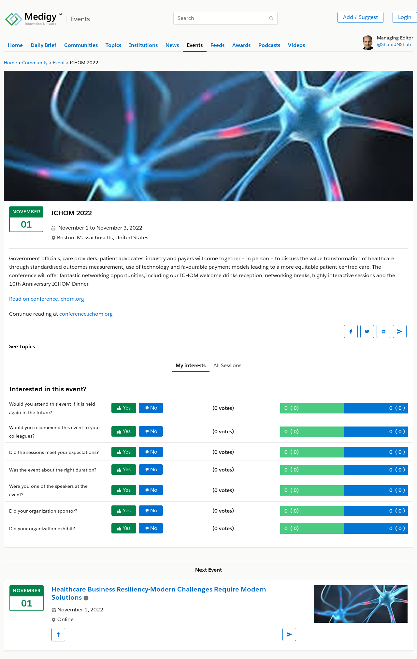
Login (404, 17)
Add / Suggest (360, 17)
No (150, 407)
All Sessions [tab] (227, 365)
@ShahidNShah (394, 44)
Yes (124, 407)
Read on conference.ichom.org (46, 298)
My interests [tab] (191, 365)
